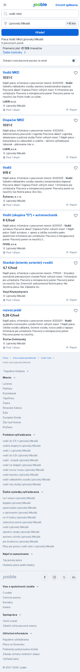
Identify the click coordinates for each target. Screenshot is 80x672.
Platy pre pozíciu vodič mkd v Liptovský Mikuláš (28, 546)
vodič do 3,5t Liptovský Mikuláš (20, 455)
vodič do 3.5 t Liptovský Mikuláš (20, 440)
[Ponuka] (4, 4)
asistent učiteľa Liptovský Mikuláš (21, 536)
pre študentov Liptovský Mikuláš (20, 541)
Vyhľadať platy (11, 658)
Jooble (22, 667)
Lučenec (7, 383)
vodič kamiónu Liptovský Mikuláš (20, 474)
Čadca (6, 403)
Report (71, 109)
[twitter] (64, 577)
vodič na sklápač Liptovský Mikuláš (22, 465)
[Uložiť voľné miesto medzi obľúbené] (76, 72)
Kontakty (8, 602)
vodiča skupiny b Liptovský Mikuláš (22, 445)
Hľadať (40, 32)
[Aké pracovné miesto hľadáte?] (40, 14)
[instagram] (54, 577)
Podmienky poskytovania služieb (20, 649)
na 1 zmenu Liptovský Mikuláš (19, 498)
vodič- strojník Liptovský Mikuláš (20, 460)
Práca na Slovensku (13, 644)
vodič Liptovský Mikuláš (16, 527)
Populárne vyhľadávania (16, 639)
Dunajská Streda (12, 417)
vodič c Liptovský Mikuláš (17, 450)
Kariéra (6, 607)
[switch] (74, 60)
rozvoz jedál (12, 310)
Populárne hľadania (17, 371)
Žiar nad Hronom (12, 422)
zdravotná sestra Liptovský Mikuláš (22, 522)
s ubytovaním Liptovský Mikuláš (20, 512)
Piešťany (7, 388)
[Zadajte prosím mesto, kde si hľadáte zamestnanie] (40, 23)
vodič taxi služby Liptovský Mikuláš (22, 484)
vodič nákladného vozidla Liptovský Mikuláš (26, 479)
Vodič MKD (11, 72)
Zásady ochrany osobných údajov (21, 654)
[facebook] (44, 577)
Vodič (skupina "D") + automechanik (30, 215)
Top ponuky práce (12, 560)
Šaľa (5, 412)
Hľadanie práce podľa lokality (19, 564)
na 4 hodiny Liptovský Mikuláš (19, 517)
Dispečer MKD (13, 120)
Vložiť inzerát (10, 620)
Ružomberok (9, 393)
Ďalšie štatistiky (15, 52)
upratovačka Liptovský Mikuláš (19, 507)
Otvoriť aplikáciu (66, 5)
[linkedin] (73, 577)
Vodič (7, 167)
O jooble (7, 592)
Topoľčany (8, 398)
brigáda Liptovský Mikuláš (17, 502)
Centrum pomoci (12, 597)
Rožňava (7, 427)
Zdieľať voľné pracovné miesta (19, 625)
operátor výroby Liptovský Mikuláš (21, 531)
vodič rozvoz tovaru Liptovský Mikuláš (23, 469)
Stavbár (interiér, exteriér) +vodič (28, 262)
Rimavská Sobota (12, 407)
